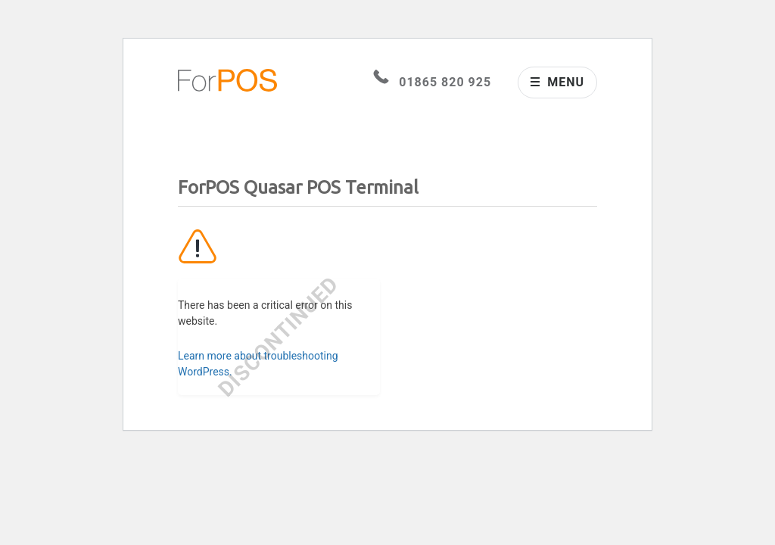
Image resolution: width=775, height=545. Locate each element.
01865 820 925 (432, 82)
